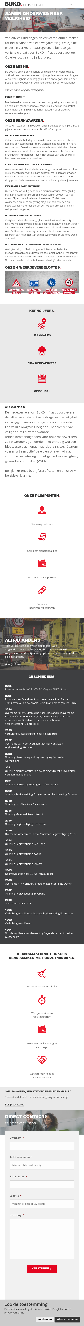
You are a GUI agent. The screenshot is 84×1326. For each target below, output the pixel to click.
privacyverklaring (14, 1312)
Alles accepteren (67, 1319)
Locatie (15, 1196)
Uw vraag (17, 1215)
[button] (77, 3)
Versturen (40, 1268)
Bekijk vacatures (14, 1104)
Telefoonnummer (21, 1157)
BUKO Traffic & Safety (35, 689)
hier (17, 471)
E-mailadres (18, 1176)
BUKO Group (60, 689)
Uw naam (17, 1137)
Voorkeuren (45, 1319)
